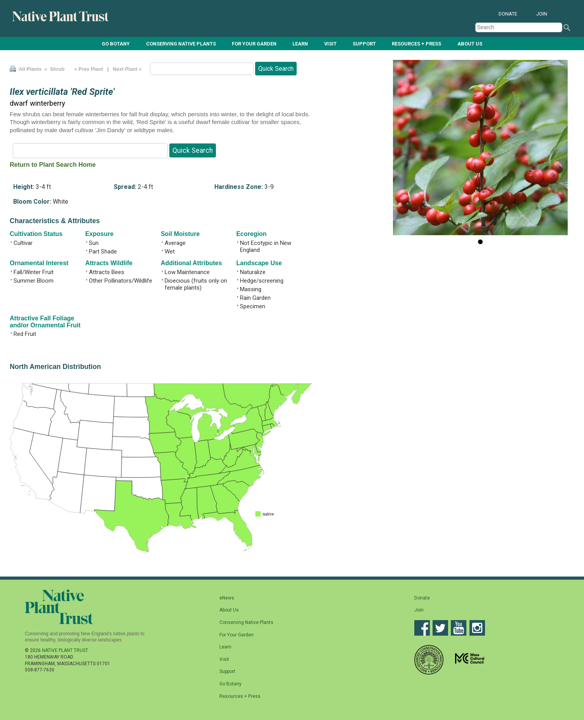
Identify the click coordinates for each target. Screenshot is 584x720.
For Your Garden (254, 43)
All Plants (30, 69)
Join (541, 14)
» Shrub (53, 69)
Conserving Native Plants (181, 43)
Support (364, 43)
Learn (300, 43)
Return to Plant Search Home (53, 164)
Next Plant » (128, 69)
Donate (508, 14)
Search (566, 27)
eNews (226, 598)
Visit (330, 43)
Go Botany (116, 43)
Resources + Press (416, 43)
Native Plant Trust (65, 650)
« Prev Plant (88, 69)
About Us (469, 43)
